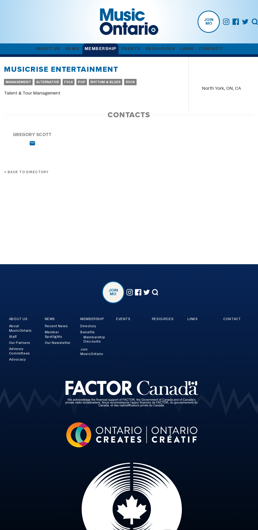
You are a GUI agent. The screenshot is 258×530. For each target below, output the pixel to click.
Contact (211, 49)
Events (131, 49)
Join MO (208, 21)
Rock (130, 82)
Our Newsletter (58, 342)
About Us (48, 49)
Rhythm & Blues (105, 82)
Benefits (87, 332)
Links (187, 49)
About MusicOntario (20, 328)
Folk (68, 82)
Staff (13, 336)
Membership (101, 49)
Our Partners (19, 342)
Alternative (47, 82)
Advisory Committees (19, 351)
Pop (81, 82)
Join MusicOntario (91, 352)
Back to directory (28, 172)
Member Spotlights (53, 334)
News (72, 49)
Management (18, 82)
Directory (88, 326)
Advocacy (17, 359)
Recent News (56, 326)
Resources (160, 49)
